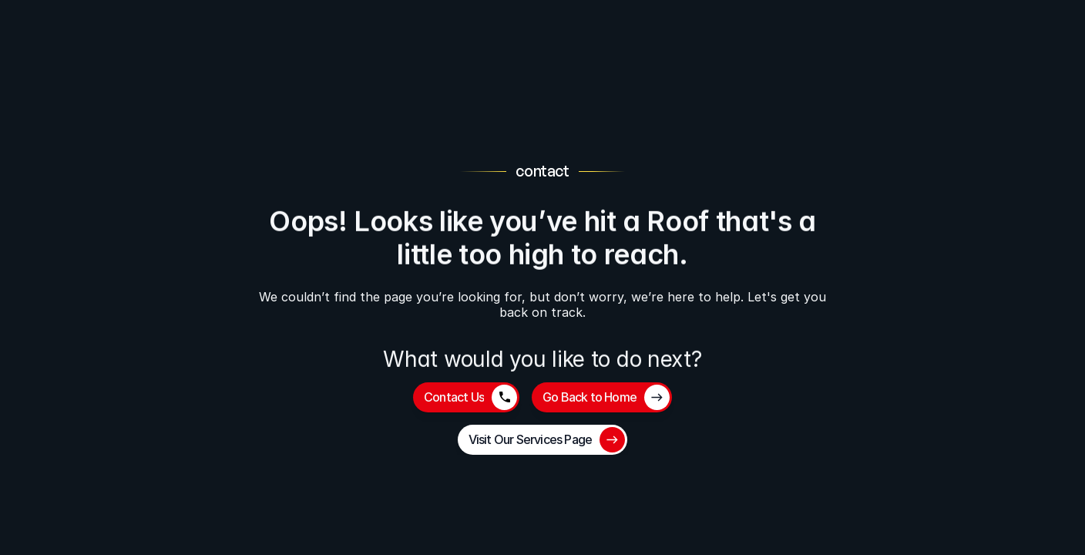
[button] (466, 397)
